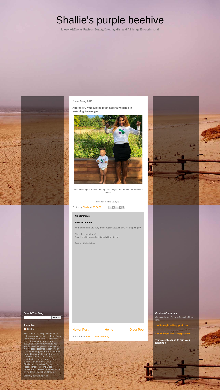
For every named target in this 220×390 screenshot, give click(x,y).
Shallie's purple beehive (110, 20)
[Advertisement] (110, 65)
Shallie (30, 329)
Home (109, 329)
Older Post (136, 329)
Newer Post (80, 329)
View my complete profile (36, 375)
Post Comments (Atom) (97, 336)
